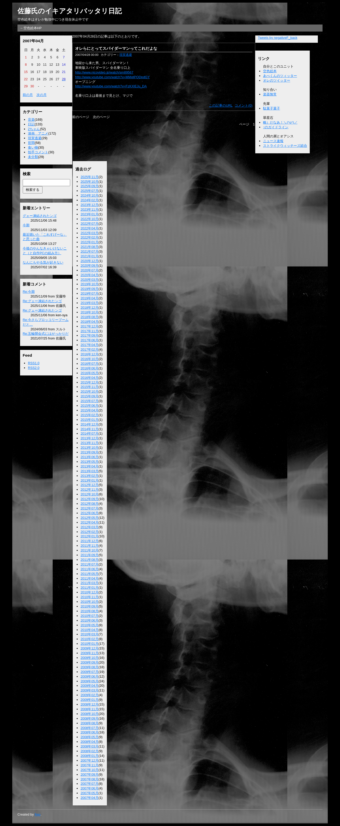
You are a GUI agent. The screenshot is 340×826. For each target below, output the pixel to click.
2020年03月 (90, 280)
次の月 (42, 95)
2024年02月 (90, 200)
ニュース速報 (273, 141)
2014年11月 (90, 429)
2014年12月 (90, 424)
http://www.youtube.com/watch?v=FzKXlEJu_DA (111, 86)
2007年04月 (90, 798)
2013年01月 (90, 480)
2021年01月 (90, 256)
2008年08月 (90, 723)
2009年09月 (90, 662)
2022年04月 (90, 228)
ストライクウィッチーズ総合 (285, 146)
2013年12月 (90, 438)
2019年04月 (90, 298)
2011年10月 (90, 550)
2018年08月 (90, 317)
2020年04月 (90, 275)
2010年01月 (90, 644)
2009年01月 (90, 700)
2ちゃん (34, 129)
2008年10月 (90, 714)
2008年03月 (90, 746)
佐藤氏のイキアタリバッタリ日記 (69, 11)
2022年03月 (90, 233)
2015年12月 (90, 382)
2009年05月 (90, 681)
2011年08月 (90, 560)
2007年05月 (90, 793)
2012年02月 (90, 532)
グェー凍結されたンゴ (40, 216)
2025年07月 (90, 191)
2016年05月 (90, 373)
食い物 (33, 147)
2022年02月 (90, 237)
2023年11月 (90, 209)
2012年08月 (90, 504)
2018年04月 (90, 322)
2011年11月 (90, 546)
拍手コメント (38, 152)
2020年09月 (90, 266)
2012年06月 (90, 513)
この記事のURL (221, 105)
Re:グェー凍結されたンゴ (42, 301)
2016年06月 (90, 368)
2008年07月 (90, 728)
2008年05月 (90, 737)
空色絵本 (270, 71)
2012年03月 (90, 527)
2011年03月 (90, 583)
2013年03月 (90, 471)
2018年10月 (90, 312)
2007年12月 (90, 760)
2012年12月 (90, 485)
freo (37, 814)
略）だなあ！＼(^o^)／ (280, 122)
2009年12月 (90, 648)
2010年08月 (90, 611)
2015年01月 (90, 420)
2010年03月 (90, 634)
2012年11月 (90, 489)
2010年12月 (90, 592)
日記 (31, 124)
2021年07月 (90, 251)
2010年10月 (90, 602)
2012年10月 (90, 494)
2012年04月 (90, 522)
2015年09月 (90, 396)
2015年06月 (90, 406)
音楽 (31, 120)
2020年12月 (90, 261)
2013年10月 (90, 448)
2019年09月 (90, 289)
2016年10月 (90, 359)
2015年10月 (90, 391)
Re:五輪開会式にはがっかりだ (46, 334)
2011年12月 (90, 541)
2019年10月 (90, 284)
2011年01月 (90, 588)
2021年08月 (90, 247)
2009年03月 (90, 690)
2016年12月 (90, 354)
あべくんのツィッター (280, 76)
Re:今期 (29, 292)
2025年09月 (90, 186)
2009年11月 (90, 653)
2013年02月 (90, 476)
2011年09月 (90, 555)
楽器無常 (270, 94)
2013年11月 (90, 443)
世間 (31, 143)
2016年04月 (90, 378)
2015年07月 (90, 401)
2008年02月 (90, 751)
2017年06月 (90, 340)
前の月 (28, 95)
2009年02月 (90, 695)
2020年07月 (90, 270)
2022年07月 (90, 224)
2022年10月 (90, 219)
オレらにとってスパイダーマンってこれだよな (116, 48)
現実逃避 (34, 138)
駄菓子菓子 (271, 108)
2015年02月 (90, 415)
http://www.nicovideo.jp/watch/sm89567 (104, 72)
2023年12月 (90, 205)
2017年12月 (90, 326)
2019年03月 (90, 303)
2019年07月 (90, 293)
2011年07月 (90, 564)
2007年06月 (90, 788)
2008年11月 (90, 709)
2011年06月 (90, 569)
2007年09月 (90, 774)
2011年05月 (90, 574)
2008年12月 (90, 704)
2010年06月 (90, 620)
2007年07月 (90, 784)
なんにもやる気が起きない (43, 262)
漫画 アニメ (38, 133)
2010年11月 (90, 597)
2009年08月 (90, 667)
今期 (26, 225)
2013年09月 (90, 452)
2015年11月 (90, 387)
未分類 (33, 157)
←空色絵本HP (31, 28)
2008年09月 (90, 718)
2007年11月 (90, 765)
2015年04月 (90, 410)
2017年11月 (90, 331)
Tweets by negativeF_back (278, 38)
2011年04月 (90, 578)
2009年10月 (90, 658)
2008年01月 (90, 756)
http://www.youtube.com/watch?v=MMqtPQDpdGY (112, 77)
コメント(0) (243, 105)
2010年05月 (90, 625)
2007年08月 (90, 779)
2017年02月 (90, 349)
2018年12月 (90, 307)
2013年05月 (90, 462)
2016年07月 (90, 364)
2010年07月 (90, 616)
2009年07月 (90, 672)
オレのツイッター (276, 80)
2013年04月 (90, 466)
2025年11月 (90, 177)
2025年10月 (90, 182)
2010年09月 (90, 606)
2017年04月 (90, 345)
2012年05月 (90, 518)
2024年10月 (90, 195)
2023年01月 (90, 214)
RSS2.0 (33, 368)
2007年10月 (90, 770)
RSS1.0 (33, 363)
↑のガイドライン (275, 127)
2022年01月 (90, 242)
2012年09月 (90, 499)
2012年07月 (90, 508)
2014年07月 (90, 433)
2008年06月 (90, 732)
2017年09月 (90, 335)
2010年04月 (90, 630)
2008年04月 (90, 742)
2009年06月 (90, 676)
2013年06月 (90, 457)
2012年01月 (90, 536)
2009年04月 (90, 686)
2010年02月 (90, 639)
